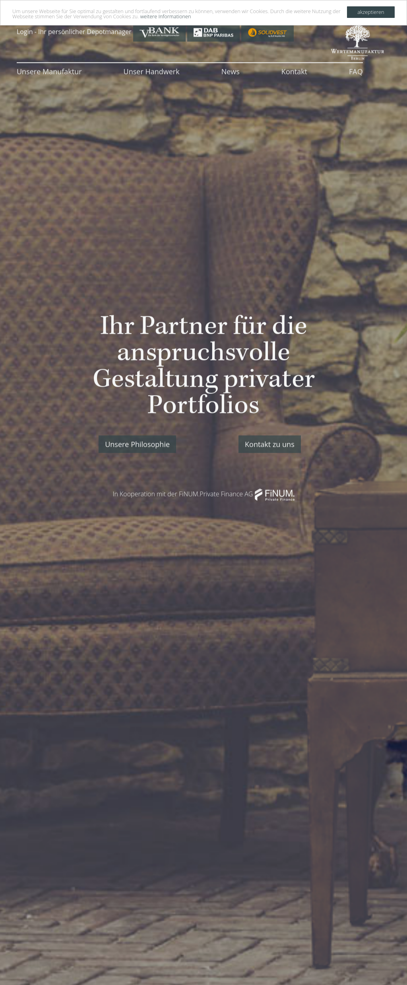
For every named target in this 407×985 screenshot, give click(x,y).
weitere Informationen (165, 15)
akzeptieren (370, 11)
